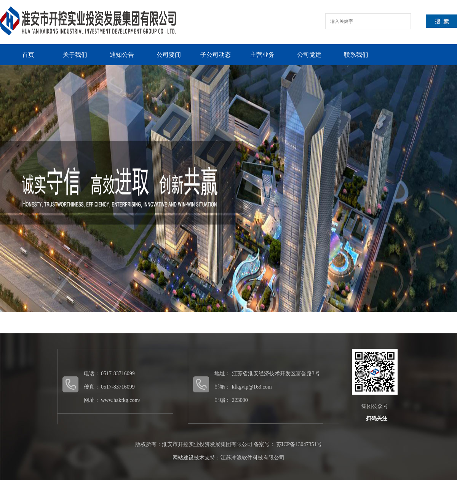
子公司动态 (215, 54)
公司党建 (309, 54)
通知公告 (122, 54)
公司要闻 (169, 54)
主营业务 (262, 54)
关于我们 (75, 54)
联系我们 (356, 54)
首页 (28, 54)
